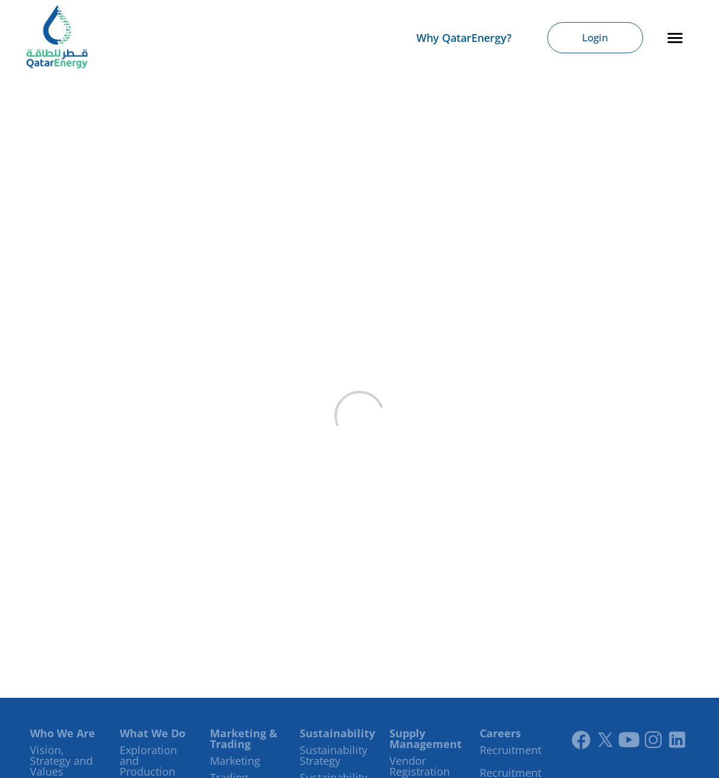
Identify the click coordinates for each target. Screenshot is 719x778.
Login (595, 37)
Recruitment (510, 750)
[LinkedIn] (677, 740)
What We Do (152, 733)
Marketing (235, 760)
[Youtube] (629, 740)
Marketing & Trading (244, 738)
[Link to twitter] (605, 740)
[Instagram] (653, 740)
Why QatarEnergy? (463, 38)
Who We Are (62, 733)
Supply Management (425, 738)
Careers (500, 733)
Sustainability (337, 733)
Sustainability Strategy (333, 755)
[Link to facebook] (581, 740)
